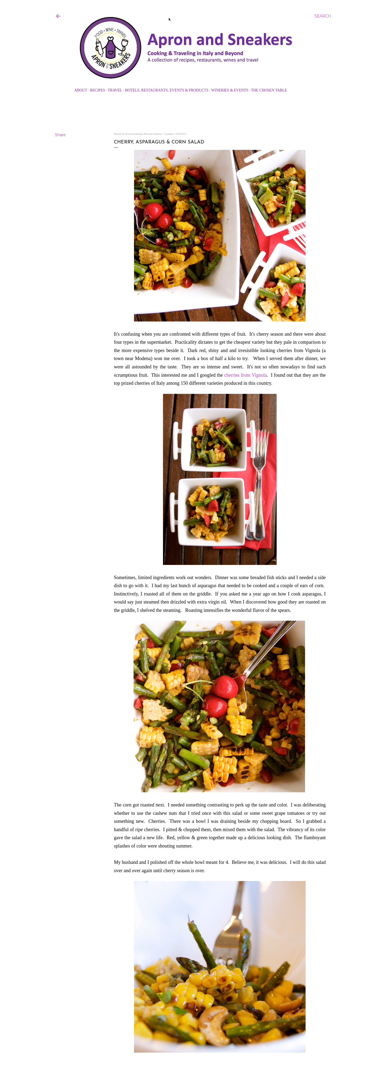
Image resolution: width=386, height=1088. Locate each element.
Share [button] (60, 134)
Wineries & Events (229, 90)
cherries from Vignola (245, 375)
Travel (115, 90)
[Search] (322, 16)
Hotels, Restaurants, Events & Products (167, 90)
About (80, 90)
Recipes (97, 90)
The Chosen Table (269, 90)
